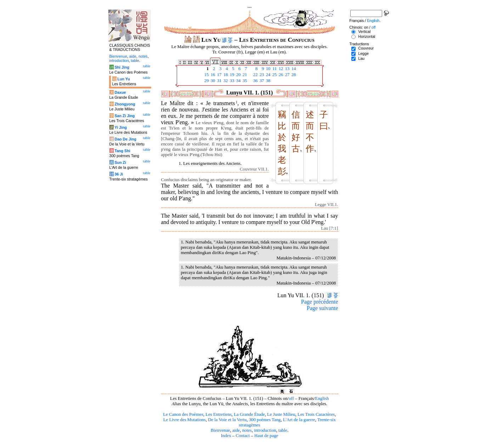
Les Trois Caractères (316, 414)
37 (261, 80)
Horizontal (366, 36)
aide (236, 430)
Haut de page (266, 435)
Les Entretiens (218, 414)
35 (244, 80)
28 (293, 74)
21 (244, 74)
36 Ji (118, 174)
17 (219, 74)
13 (287, 68)
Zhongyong (124, 104)
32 (225, 80)
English (322, 398)
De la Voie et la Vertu (227, 419)
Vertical (364, 31)
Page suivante (322, 308)
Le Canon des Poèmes (183, 414)
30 (212, 80)
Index (226, 435)
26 (280, 74)
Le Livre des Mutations (184, 419)
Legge (363, 53)
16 (212, 74)
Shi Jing (121, 67)
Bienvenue (220, 430)
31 (219, 80)
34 (238, 80)
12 (280, 68)
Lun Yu (123, 79)
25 (274, 74)
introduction (265, 430)
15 (206, 74)
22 (255, 74)
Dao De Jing (125, 139)
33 (231, 80)
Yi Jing (120, 127)
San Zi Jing (124, 116)
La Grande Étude (249, 414)
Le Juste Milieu (281, 414)
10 (268, 68)
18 (225, 74)
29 (206, 80)
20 (238, 74)
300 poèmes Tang (265, 419)
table (282, 430)
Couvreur (366, 48)
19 (231, 74)
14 (293, 68)
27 (287, 74)
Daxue (120, 92)
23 (261, 74)
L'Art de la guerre (299, 419)
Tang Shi (122, 151)
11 (274, 68)
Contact (243, 435)
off (291, 398)
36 (255, 80)
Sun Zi (120, 162)
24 (268, 74)
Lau (361, 58)
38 (268, 80)
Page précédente (319, 302)
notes (247, 430)
